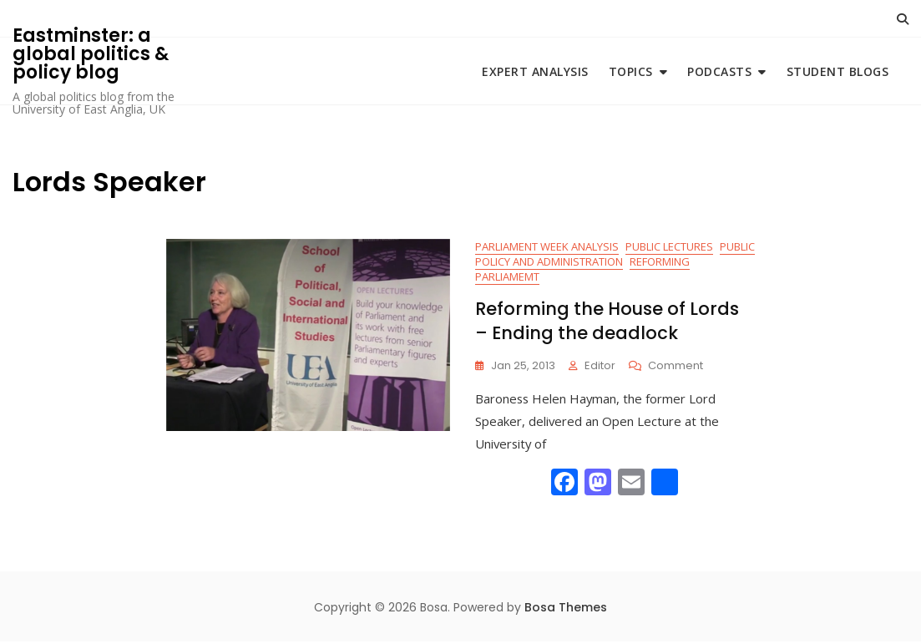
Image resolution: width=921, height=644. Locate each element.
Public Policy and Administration (615, 255)
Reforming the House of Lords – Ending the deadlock (607, 322)
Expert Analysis (535, 71)
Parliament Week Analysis (547, 247)
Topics (631, 71)
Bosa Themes (565, 609)
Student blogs (838, 71)
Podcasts (719, 71)
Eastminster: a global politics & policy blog (91, 54)
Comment (675, 368)
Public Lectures (669, 247)
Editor (599, 367)
